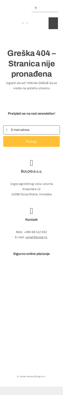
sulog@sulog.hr (36, 237)
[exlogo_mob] (14, 2)
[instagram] (27, 23)
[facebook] (23, 23)
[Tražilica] (36, 8)
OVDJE (43, 83)
